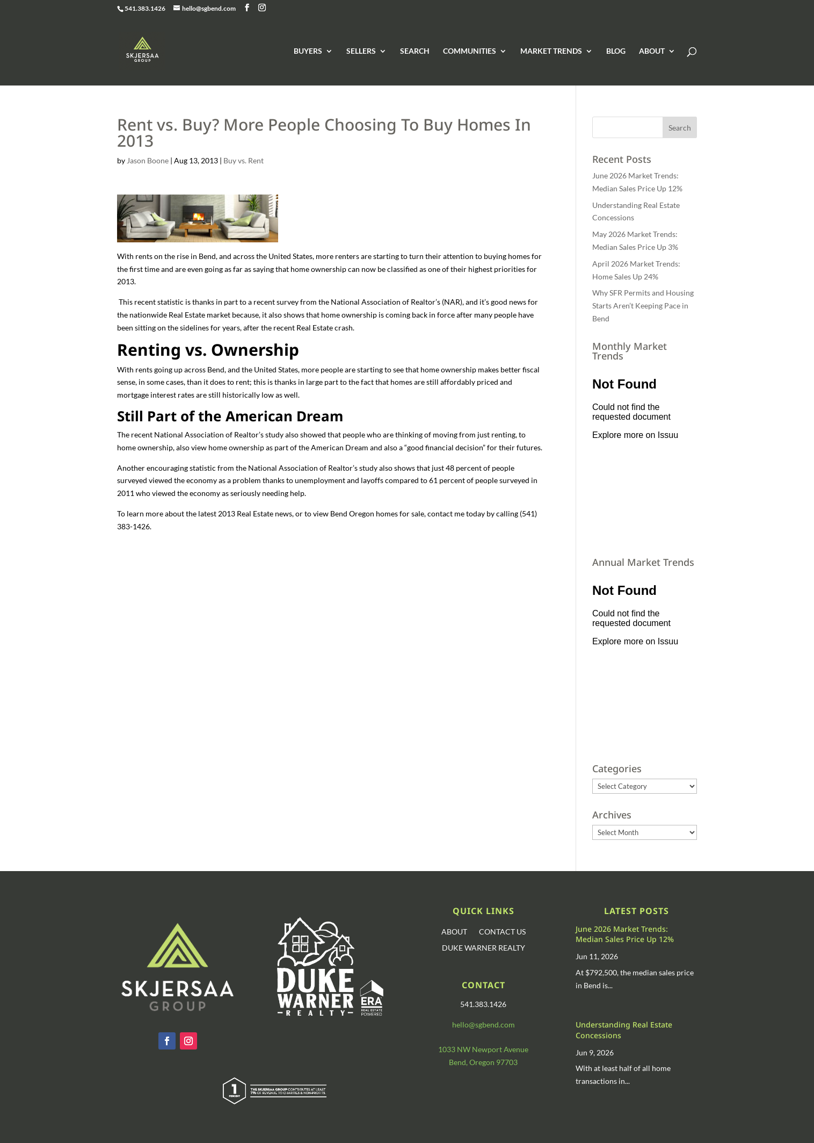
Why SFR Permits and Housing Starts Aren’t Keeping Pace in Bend (643, 305)
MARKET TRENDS (551, 51)
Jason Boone (148, 160)
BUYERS (308, 51)
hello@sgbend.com (483, 1024)
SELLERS (361, 51)
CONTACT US (502, 932)
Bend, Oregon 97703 (483, 1062)
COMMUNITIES (469, 51)
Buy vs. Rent (243, 160)
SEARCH (415, 51)
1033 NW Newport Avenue (483, 1049)
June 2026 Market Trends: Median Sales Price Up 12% (625, 934)
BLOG (616, 51)
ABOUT (652, 51)
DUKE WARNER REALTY (483, 948)
